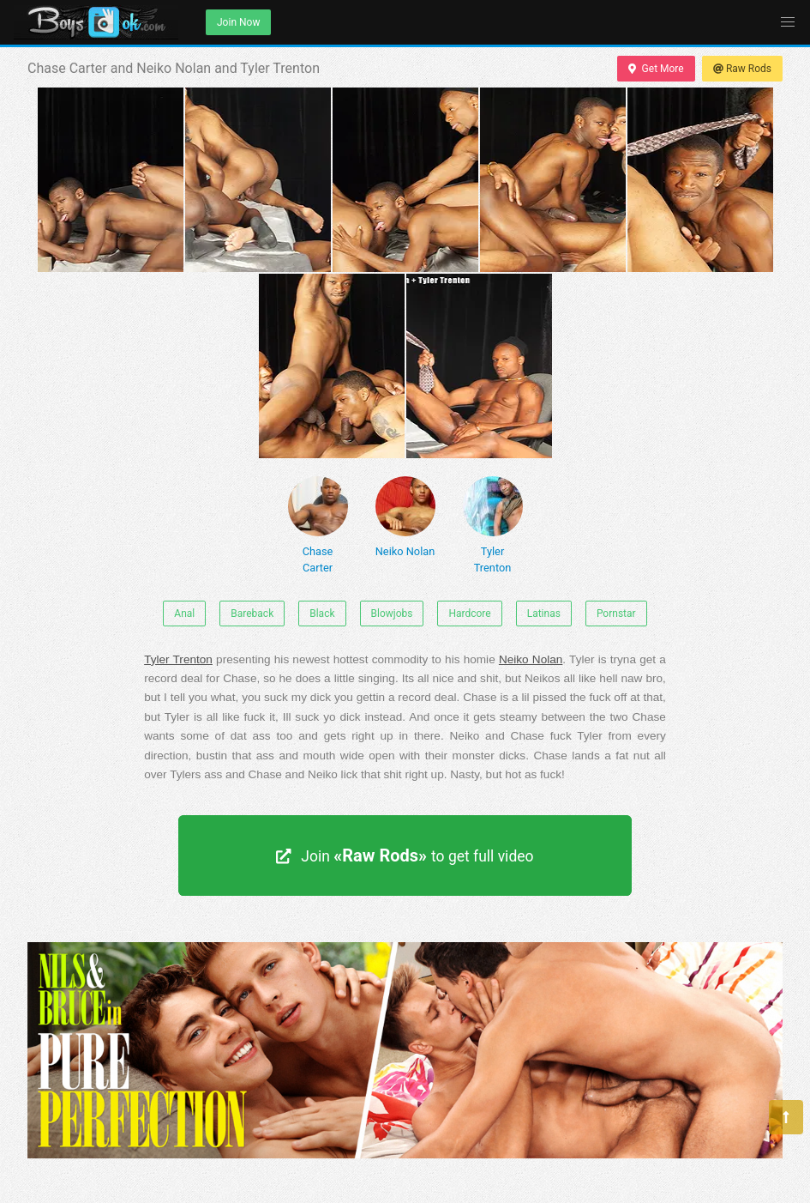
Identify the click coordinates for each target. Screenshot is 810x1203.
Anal (184, 614)
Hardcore (469, 614)
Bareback (252, 614)
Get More (655, 69)
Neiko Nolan (405, 517)
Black (321, 614)
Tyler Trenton (493, 525)
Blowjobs (392, 614)
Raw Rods (742, 69)
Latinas (544, 614)
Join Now (238, 22)
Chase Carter (318, 525)
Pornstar (616, 614)
